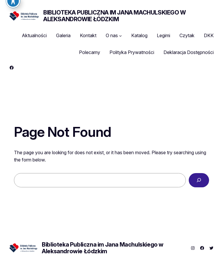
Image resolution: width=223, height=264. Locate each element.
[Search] (199, 180)
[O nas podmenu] (120, 35)
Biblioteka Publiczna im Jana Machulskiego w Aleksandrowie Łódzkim (114, 16)
